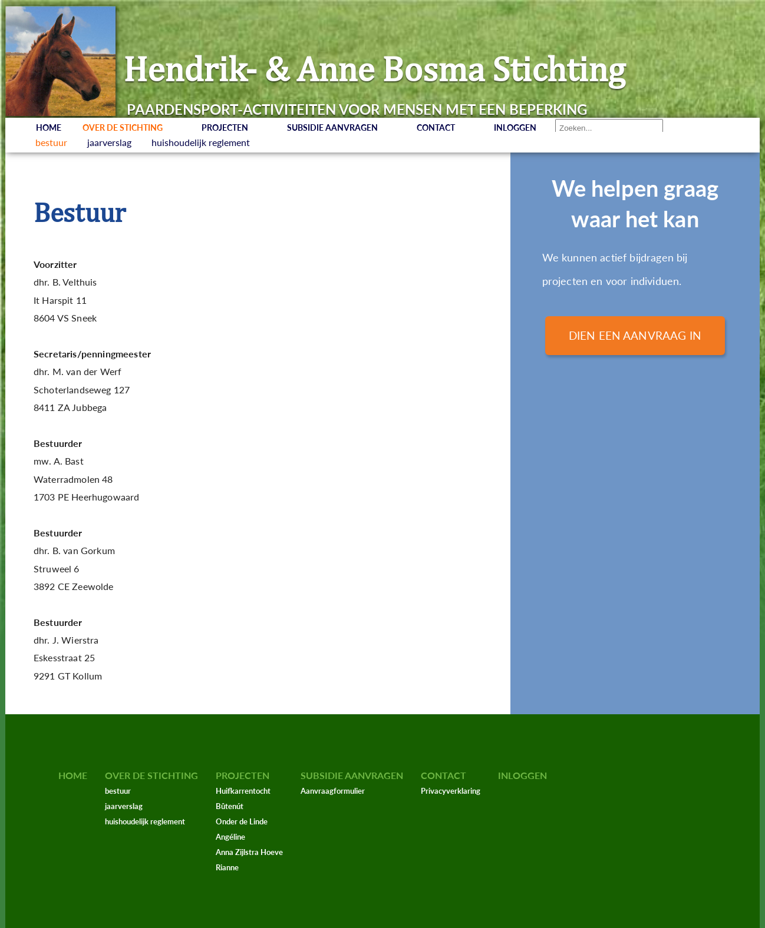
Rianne (227, 867)
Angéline (230, 836)
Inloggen (515, 127)
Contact (436, 127)
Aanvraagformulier (333, 791)
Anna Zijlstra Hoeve (249, 852)
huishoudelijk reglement (200, 142)
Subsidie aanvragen (332, 127)
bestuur (51, 142)
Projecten (225, 127)
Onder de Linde (242, 821)
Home (48, 127)
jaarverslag (109, 142)
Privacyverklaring (450, 791)
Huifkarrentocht (243, 791)
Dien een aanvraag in (635, 335)
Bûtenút (229, 806)
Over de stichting (123, 127)
